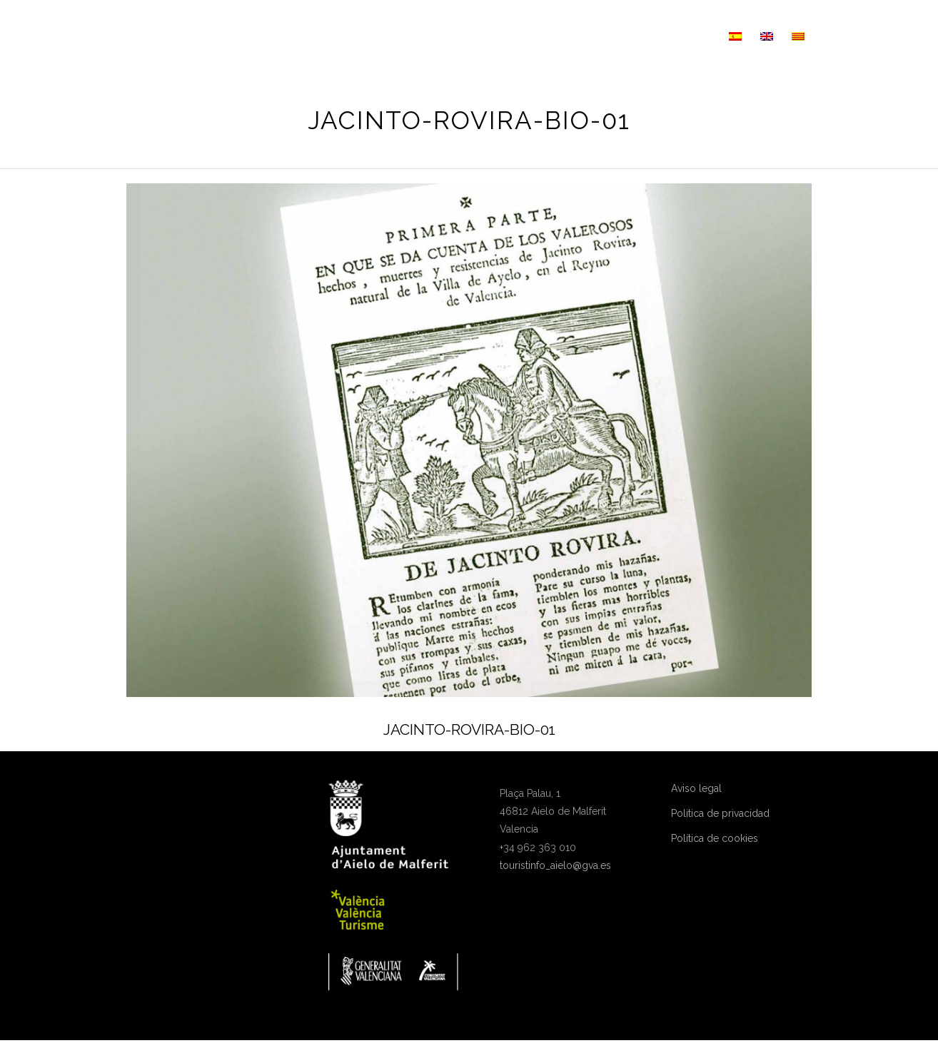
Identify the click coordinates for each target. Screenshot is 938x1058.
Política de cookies (714, 838)
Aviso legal (696, 788)
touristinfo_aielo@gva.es (555, 865)
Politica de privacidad (720, 813)
